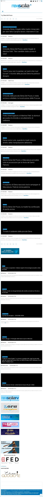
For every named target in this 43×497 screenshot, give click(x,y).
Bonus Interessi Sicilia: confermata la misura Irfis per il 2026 (18, 385)
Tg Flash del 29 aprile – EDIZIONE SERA (13, 315)
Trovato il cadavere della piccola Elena (17, 231)
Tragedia (5, 229)
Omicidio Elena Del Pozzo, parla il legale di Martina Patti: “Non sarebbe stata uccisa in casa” (19, 51)
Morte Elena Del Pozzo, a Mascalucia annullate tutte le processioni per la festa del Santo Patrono (21, 162)
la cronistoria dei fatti (8, 93)
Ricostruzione (6, 182)
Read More (25, 40)
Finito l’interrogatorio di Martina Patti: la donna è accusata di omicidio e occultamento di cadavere (21, 118)
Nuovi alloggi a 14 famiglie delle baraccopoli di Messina (17, 338)
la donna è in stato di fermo (8, 113)
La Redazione (3, 466)
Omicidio (5, 46)
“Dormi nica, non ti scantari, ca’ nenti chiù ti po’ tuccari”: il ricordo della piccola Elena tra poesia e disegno (21, 73)
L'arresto (4, 289)
